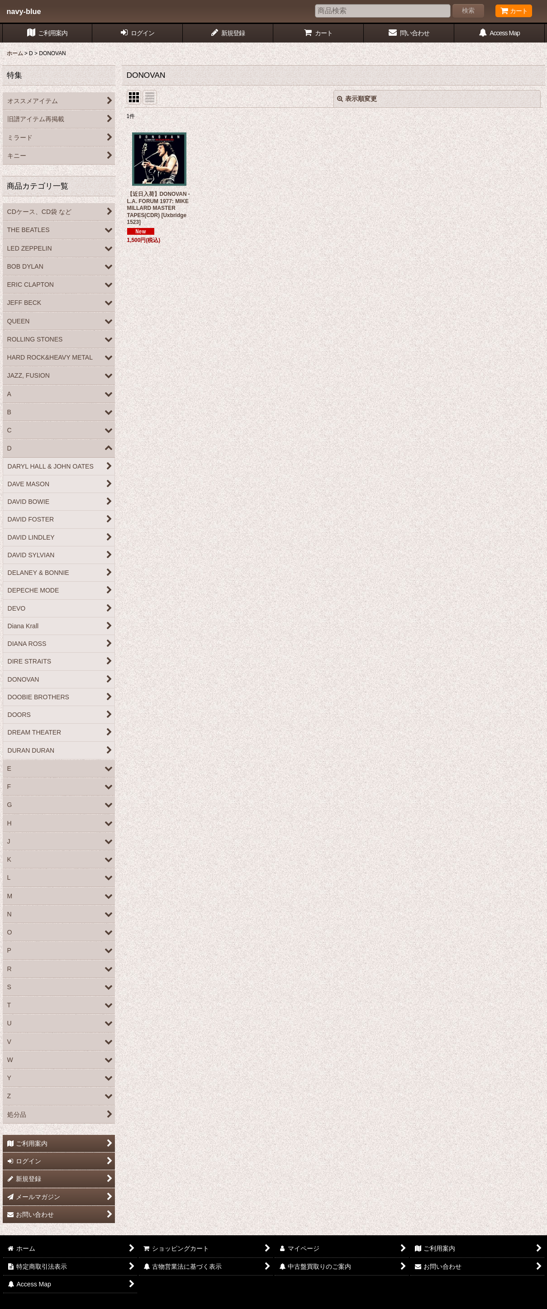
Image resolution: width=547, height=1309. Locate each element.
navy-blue (24, 11)
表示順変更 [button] (357, 98)
